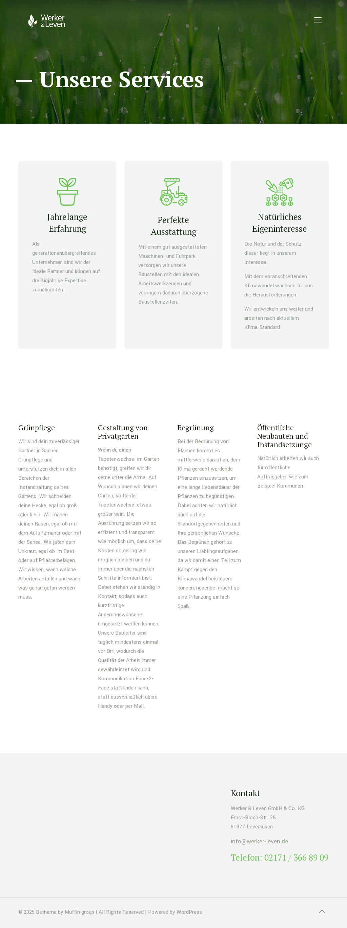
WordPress (189, 912)
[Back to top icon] (321, 912)
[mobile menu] (318, 20)
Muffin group (79, 912)
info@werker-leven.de (259, 841)
